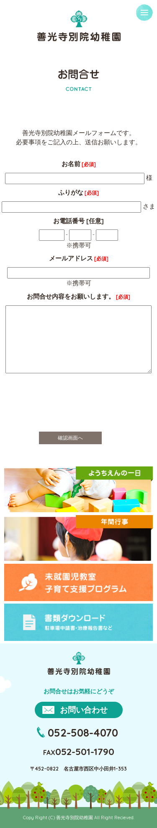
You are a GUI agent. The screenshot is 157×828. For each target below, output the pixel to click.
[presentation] (78, 409)
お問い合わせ (84, 710)
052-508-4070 (83, 732)
